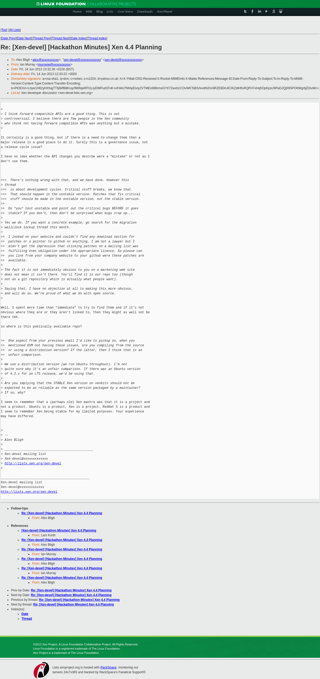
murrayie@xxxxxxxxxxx (54, 64)
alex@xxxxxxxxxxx (46, 60)
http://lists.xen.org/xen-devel (32, 463)
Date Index (78, 38)
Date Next (24, 38)
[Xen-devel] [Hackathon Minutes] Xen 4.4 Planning (58, 530)
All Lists (14, 30)
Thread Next (60, 38)
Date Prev (8, 38)
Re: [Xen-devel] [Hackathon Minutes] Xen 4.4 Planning (61, 513)
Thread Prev (41, 38)
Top (3, 30)
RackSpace (108, 667)
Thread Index (97, 38)
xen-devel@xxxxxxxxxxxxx (82, 60)
